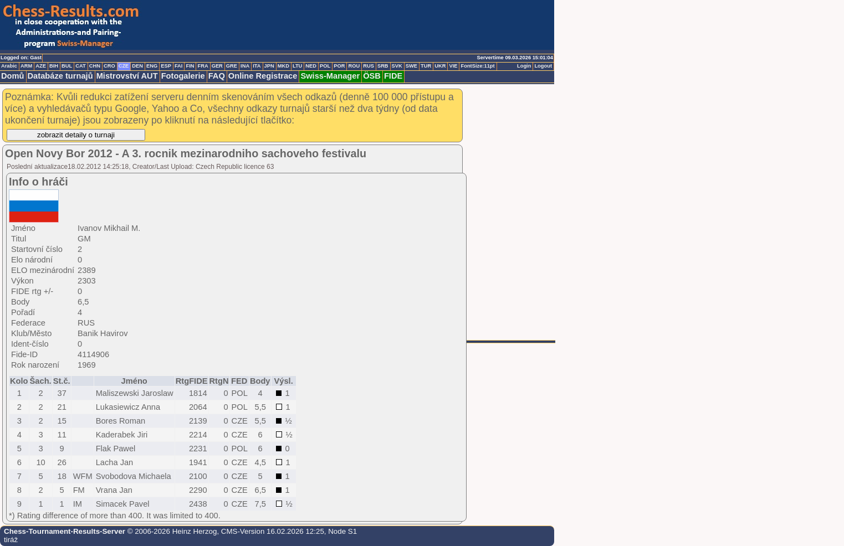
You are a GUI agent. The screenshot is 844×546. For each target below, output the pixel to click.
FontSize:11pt (477, 66)
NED (310, 66)
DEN (137, 66)
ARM (26, 66)
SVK (397, 66)
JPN (269, 66)
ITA (256, 66)
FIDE (393, 75)
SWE (411, 66)
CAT (80, 66)
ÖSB (372, 75)
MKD (283, 66)
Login (524, 66)
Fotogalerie (183, 75)
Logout (543, 66)
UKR (440, 66)
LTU (297, 66)
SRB (382, 66)
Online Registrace (263, 75)
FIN (190, 66)
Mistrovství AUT (127, 75)
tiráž (11, 539)
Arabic (9, 66)
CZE (124, 66)
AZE (40, 66)
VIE (453, 66)
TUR (426, 66)
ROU (354, 66)
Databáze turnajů (60, 75)
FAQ (216, 75)
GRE (231, 66)
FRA (202, 66)
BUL (67, 66)
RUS (368, 66)
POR (339, 66)
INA (245, 66)
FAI (179, 66)
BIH (53, 66)
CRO (109, 66)
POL (325, 66)
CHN (94, 66)
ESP (166, 66)
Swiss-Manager (330, 75)
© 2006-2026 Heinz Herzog (171, 531)
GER (217, 66)
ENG (151, 66)
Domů (12, 75)
